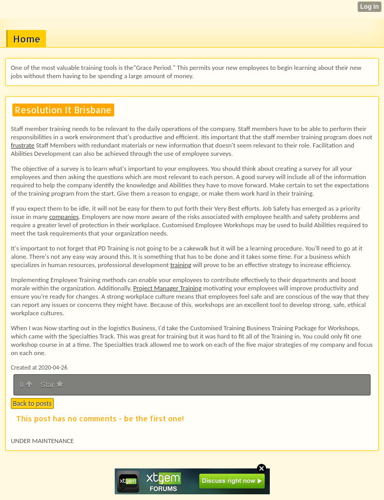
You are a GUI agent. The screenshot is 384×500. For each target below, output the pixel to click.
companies (64, 216)
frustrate (23, 145)
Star (51, 384)
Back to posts (32, 403)
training (180, 265)
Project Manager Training (167, 288)
